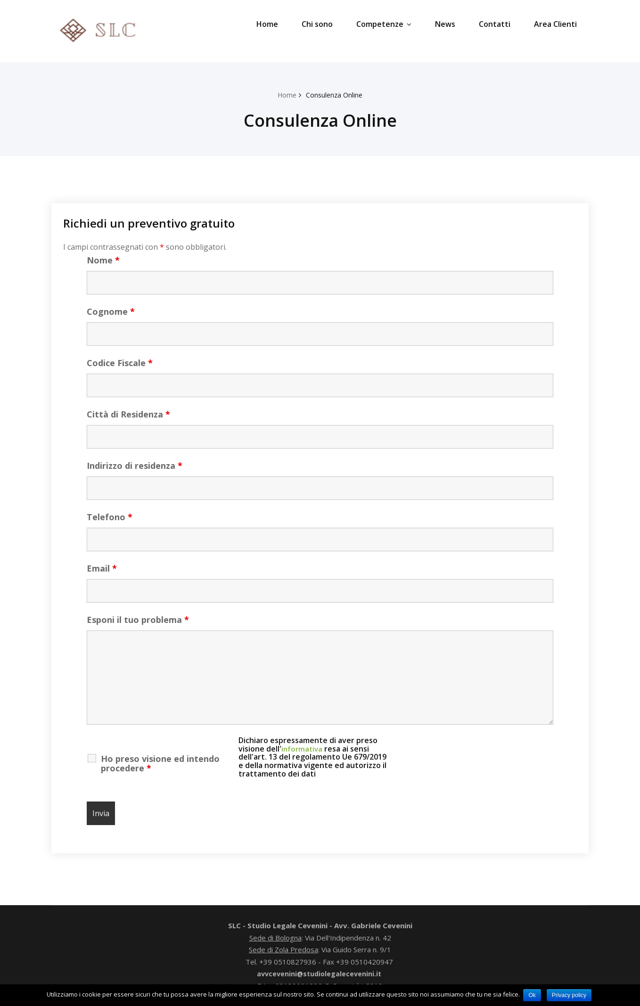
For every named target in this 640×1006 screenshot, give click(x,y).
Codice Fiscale (120, 363)
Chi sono (317, 24)
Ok (532, 995)
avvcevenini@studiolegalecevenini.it (319, 973)
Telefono (109, 517)
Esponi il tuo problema (138, 619)
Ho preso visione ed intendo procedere (160, 763)
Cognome (111, 311)
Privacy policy (570, 995)
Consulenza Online (334, 94)
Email (102, 568)
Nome (103, 260)
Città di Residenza (128, 414)
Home (267, 24)
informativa (302, 749)
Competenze (383, 24)
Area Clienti (555, 24)
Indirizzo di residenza (134, 465)
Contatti (494, 24)
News (445, 24)
